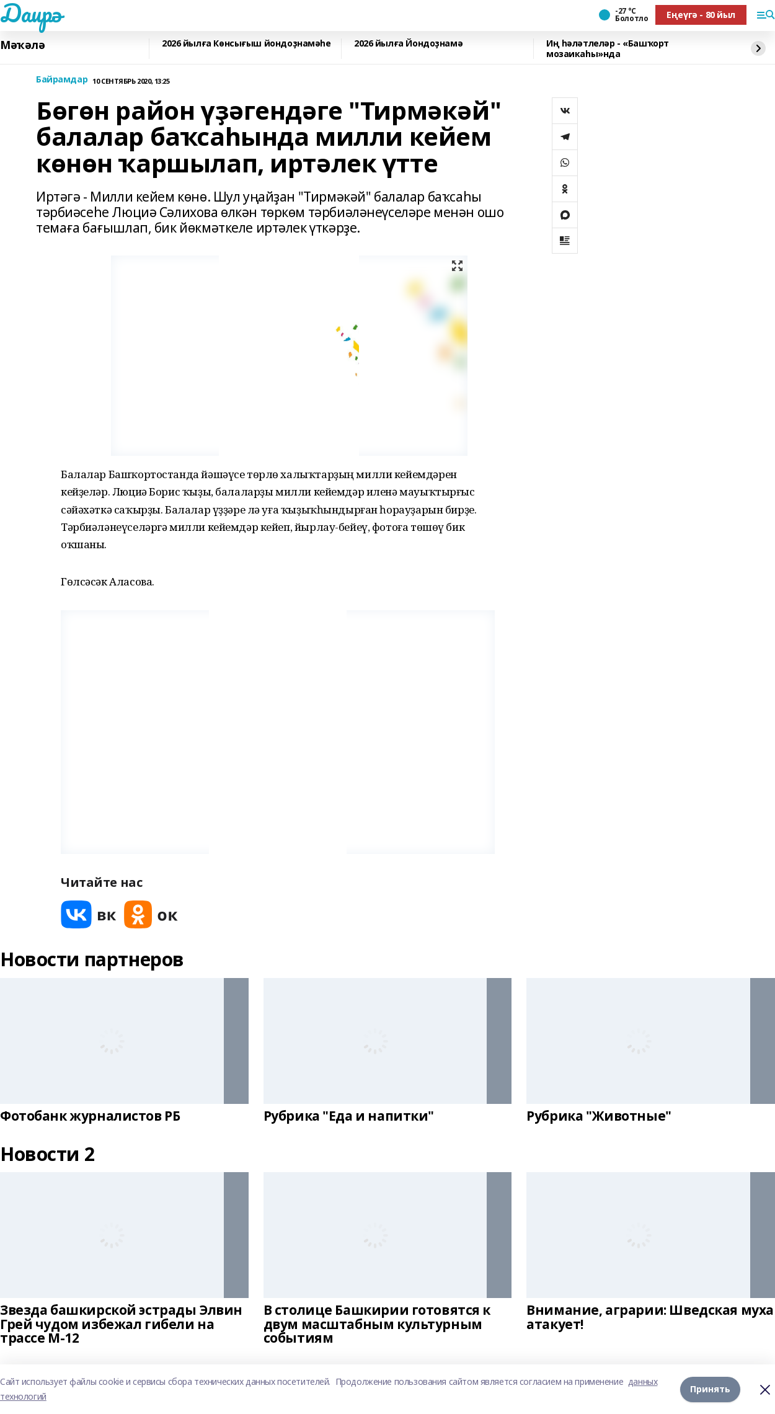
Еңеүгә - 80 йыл (700, 14)
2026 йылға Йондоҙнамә (408, 43)
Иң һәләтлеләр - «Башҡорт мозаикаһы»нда (607, 48)
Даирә (30, 13)
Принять (710, 1389)
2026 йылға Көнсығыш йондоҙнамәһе (246, 43)
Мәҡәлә (22, 45)
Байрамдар (61, 79)
